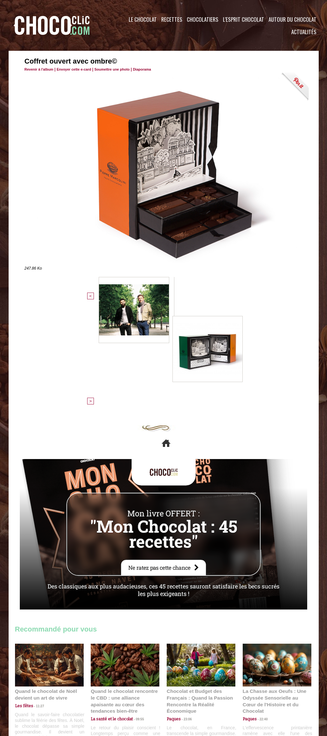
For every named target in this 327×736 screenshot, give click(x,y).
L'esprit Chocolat (243, 19)
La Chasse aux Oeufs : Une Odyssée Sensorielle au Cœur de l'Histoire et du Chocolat (274, 593)
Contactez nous (34, 697)
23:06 (185, 613)
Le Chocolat (143, 19)
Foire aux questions (261, 697)
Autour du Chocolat (292, 19)
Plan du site (181, 697)
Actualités (303, 32)
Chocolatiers (202, 19)
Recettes (171, 19)
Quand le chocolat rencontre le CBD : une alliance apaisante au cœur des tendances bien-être (124, 593)
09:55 (135, 607)
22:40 (261, 607)
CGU (100, 697)
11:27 (36, 601)
